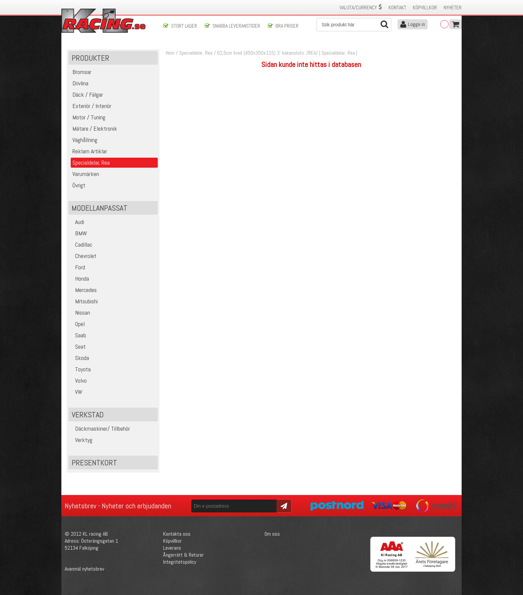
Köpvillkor (425, 7)
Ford (77, 267)
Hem (170, 52)
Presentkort (94, 462)
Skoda (79, 358)
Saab (78, 335)
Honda (79, 278)
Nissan (80, 312)
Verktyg (81, 440)
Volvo (78, 380)
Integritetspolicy (179, 561)
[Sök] (354, 24)
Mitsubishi (84, 301)
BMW (78, 233)
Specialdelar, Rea (195, 52)
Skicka (283, 505)
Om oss (272, 533)
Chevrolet (83, 256)
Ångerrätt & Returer (183, 554)
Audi (77, 222)
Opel (77, 324)
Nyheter (453, 7)
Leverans (172, 547)
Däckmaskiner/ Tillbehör (100, 428)
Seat (78, 346)
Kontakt (397, 7)
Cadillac (81, 244)
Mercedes (83, 290)
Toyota (80, 369)
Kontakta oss (176, 533)
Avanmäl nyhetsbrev (84, 568)
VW (76, 392)
